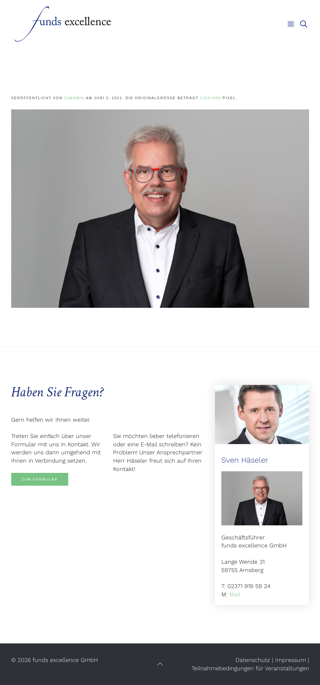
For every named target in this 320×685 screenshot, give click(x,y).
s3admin (74, 98)
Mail (234, 594)
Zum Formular (40, 479)
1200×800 (210, 98)
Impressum (290, 660)
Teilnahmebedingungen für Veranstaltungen (250, 668)
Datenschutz (252, 660)
